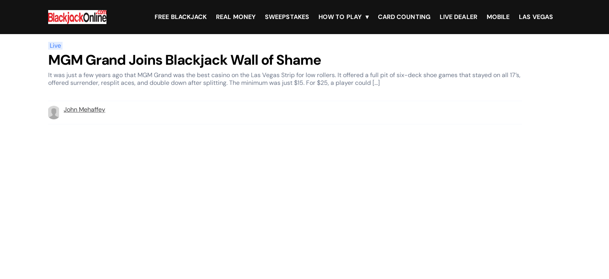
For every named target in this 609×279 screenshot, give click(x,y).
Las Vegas (536, 17)
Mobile (498, 17)
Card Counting (404, 17)
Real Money (236, 17)
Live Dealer (458, 17)
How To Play (340, 17)
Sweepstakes (287, 17)
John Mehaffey (84, 109)
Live (55, 46)
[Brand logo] (77, 17)
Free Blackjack (181, 17)
